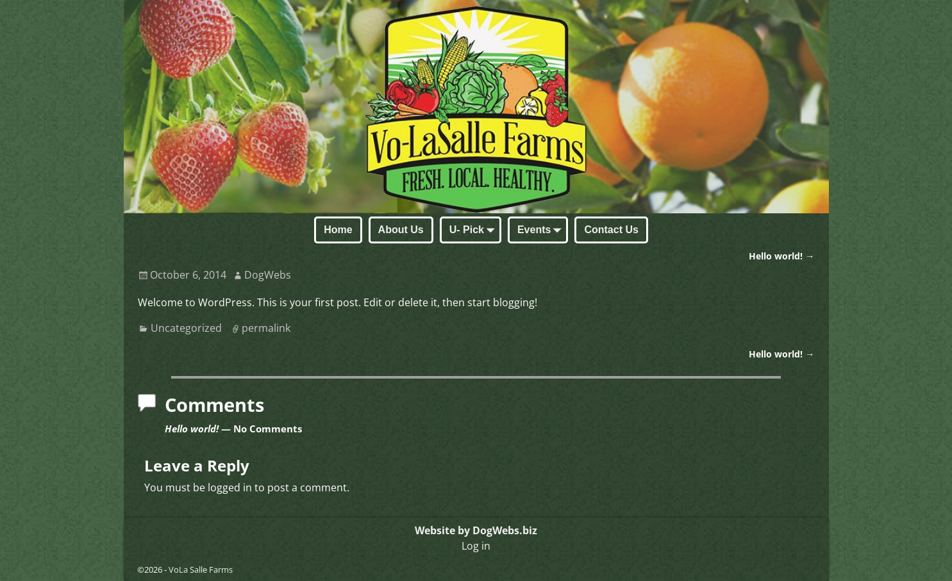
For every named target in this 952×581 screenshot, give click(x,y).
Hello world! (781, 256)
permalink (266, 328)
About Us (401, 229)
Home (338, 229)
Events (541, 230)
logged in (230, 487)
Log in (476, 546)
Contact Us (611, 229)
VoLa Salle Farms (201, 569)
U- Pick (474, 230)
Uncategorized (186, 328)
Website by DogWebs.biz (476, 530)
